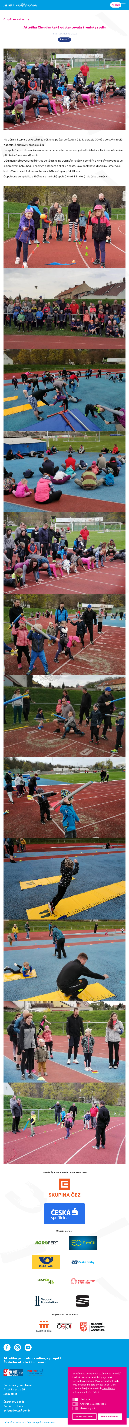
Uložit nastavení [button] (84, 1416)
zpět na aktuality (17, 19)
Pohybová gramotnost (18, 1385)
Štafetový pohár (14, 1402)
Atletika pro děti (14, 1389)
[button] (75, 1399)
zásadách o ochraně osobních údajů (93, 1390)
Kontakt (116, 5)
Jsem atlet (10, 1394)
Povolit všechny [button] (109, 1416)
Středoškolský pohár (17, 1410)
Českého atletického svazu (25, 1362)
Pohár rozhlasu (13, 1406)
